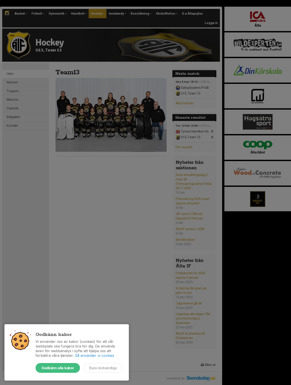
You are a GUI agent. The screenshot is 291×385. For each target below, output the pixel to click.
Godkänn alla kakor (58, 368)
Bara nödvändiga (103, 368)
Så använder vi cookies (94, 355)
